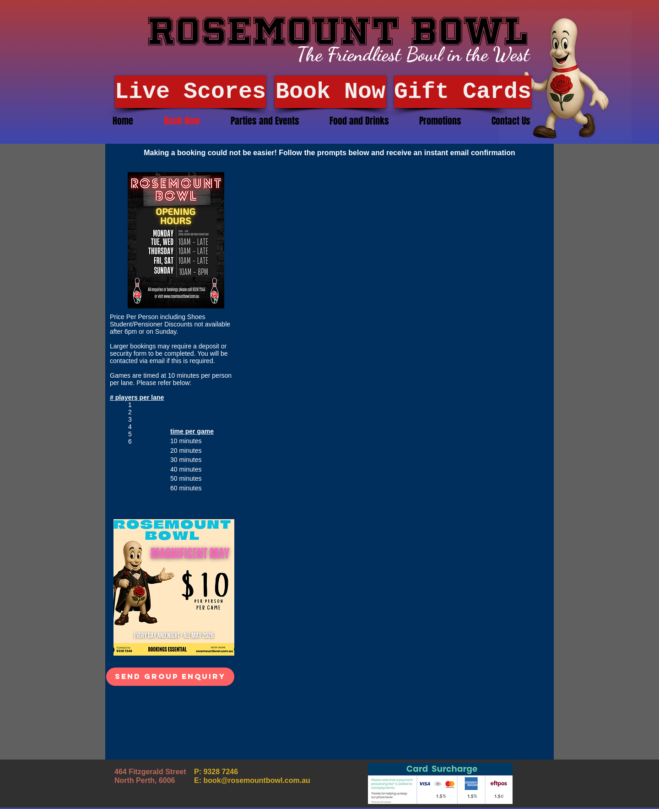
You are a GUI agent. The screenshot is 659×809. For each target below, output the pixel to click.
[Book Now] (330, 92)
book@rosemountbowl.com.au (256, 780)
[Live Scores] (190, 92)
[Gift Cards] (462, 92)
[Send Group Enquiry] (170, 677)
